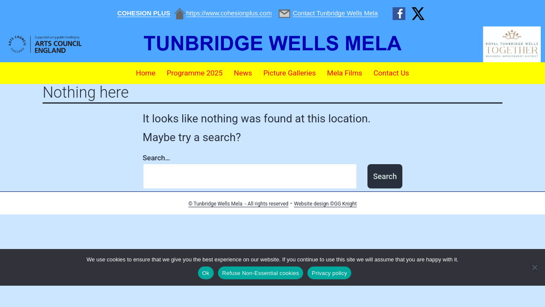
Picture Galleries (289, 73)
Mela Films (344, 73)
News (243, 73)
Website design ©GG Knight (325, 204)
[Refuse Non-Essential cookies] (534, 267)
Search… (156, 158)
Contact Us (391, 73)
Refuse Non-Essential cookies (260, 273)
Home (145, 73)
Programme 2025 (194, 73)
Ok (205, 273)
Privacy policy (329, 273)
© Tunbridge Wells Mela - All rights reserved (238, 204)
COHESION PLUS (144, 13)
